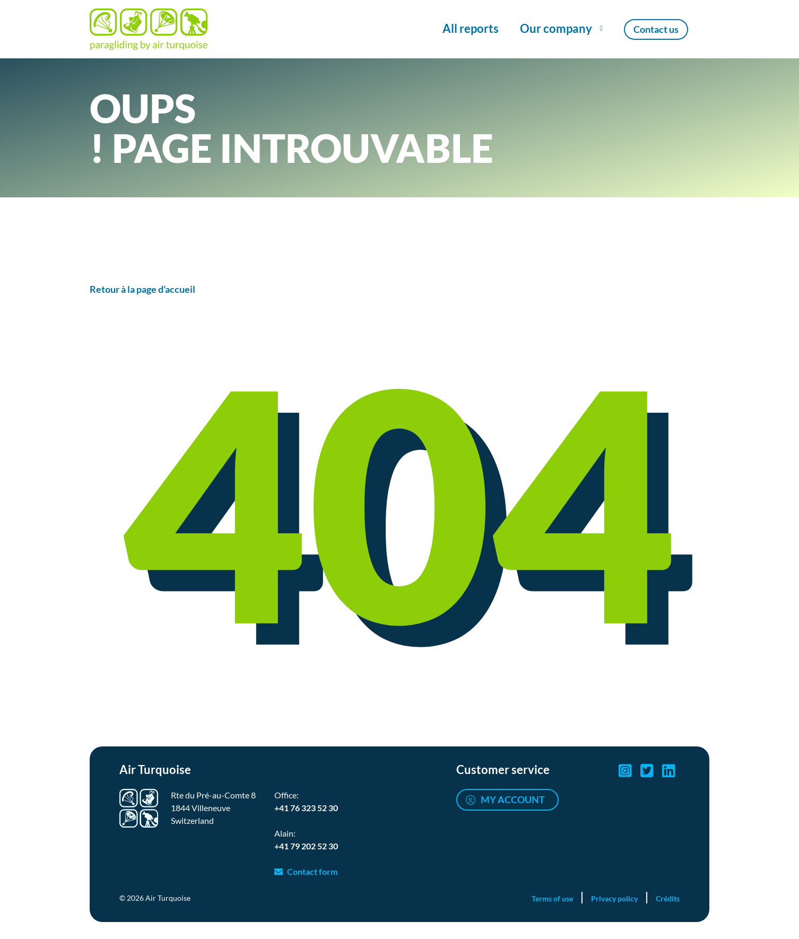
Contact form (312, 871)
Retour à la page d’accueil (142, 289)
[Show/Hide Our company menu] (561, 29)
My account (513, 799)
